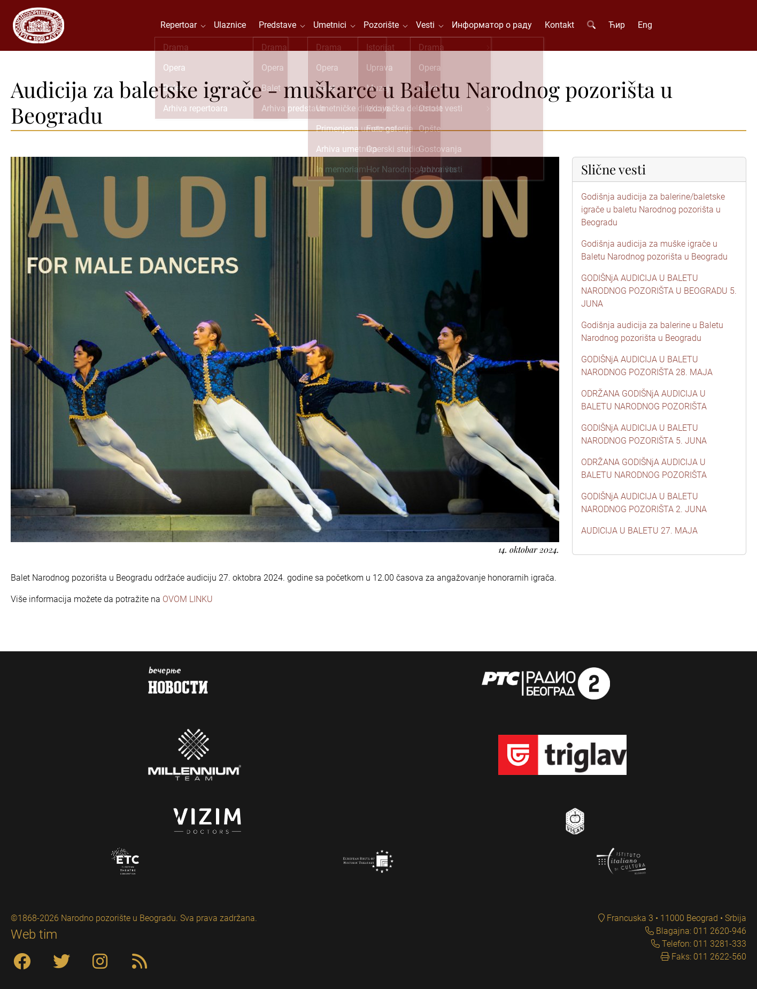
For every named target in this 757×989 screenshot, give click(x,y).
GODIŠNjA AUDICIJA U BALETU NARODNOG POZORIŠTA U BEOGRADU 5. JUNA (659, 293)
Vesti (429, 26)
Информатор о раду (493, 26)
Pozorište (385, 26)
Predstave (281, 26)
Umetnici (333, 26)
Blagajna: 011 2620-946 (700, 931)
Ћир (618, 26)
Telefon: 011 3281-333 (703, 944)
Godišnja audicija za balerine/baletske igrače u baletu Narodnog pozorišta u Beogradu (653, 212)
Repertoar (182, 26)
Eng (646, 26)
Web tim (34, 934)
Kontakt (561, 26)
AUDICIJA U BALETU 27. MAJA (639, 533)
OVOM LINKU (188, 602)
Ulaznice (231, 26)
